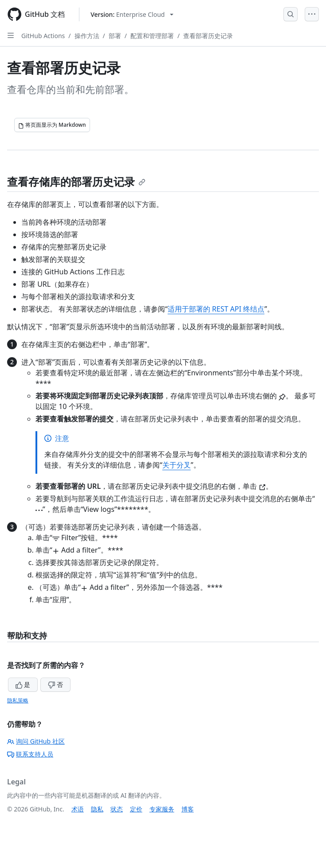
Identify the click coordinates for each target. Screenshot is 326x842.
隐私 (97, 809)
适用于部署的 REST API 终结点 (216, 309)
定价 (136, 809)
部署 (115, 35)
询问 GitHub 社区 (36, 741)
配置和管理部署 (152, 35)
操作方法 (87, 35)
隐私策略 (17, 700)
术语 (77, 809)
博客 (187, 809)
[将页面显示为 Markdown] (52, 125)
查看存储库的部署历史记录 (76, 181)
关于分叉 (176, 465)
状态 (116, 809)
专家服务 (161, 809)
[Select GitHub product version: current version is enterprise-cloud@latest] (131, 14)
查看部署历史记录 (208, 35)
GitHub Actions (43, 35)
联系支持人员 (30, 754)
